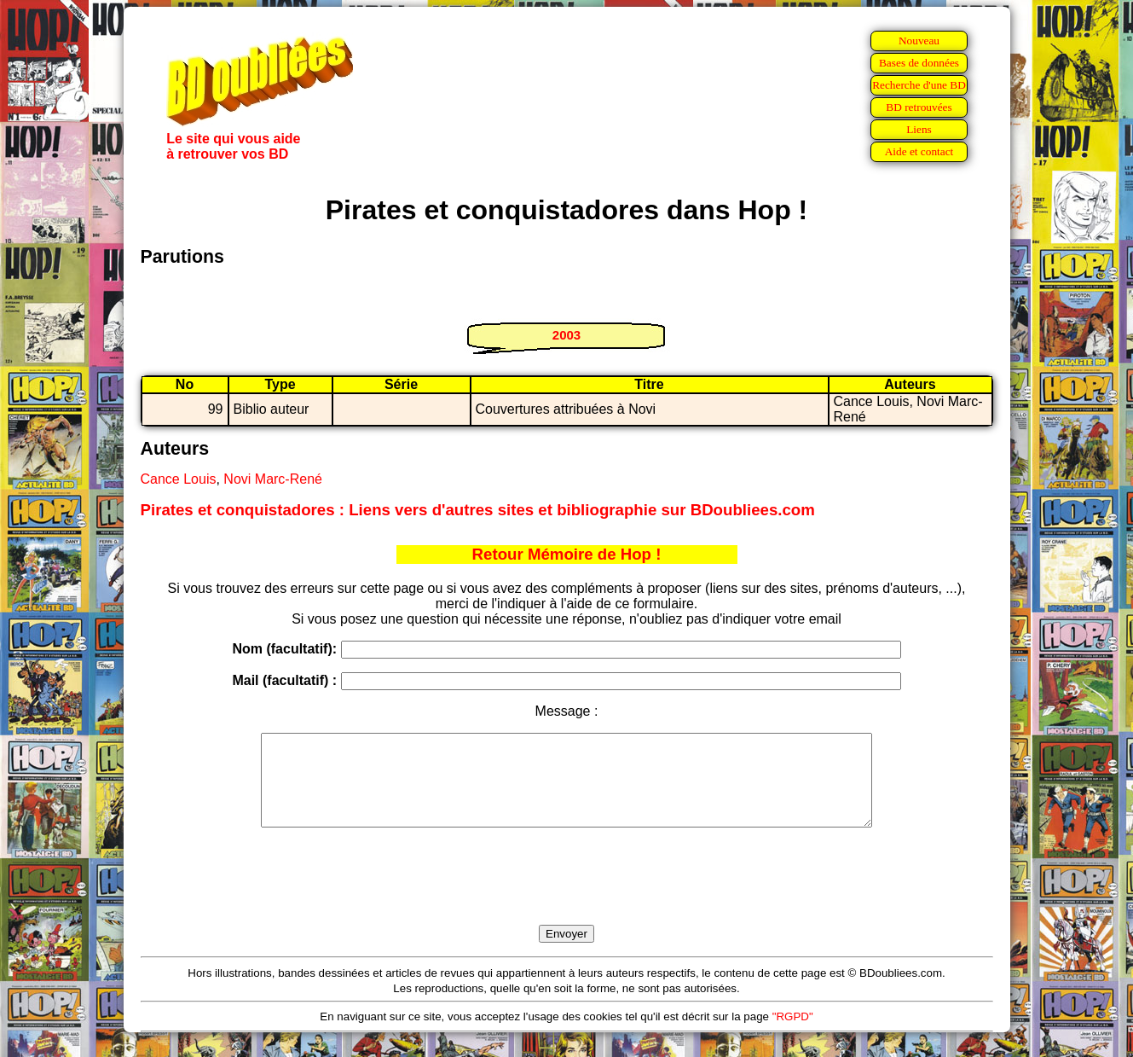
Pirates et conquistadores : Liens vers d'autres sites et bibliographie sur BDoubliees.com (478, 510)
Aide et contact (919, 151)
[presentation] (567, 895)
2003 (566, 335)
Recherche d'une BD (919, 84)
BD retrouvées (918, 107)
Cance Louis (179, 479)
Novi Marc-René (272, 479)
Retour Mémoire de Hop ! (567, 554)
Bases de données (919, 62)
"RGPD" (792, 1034)
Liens (919, 129)
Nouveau (919, 40)
